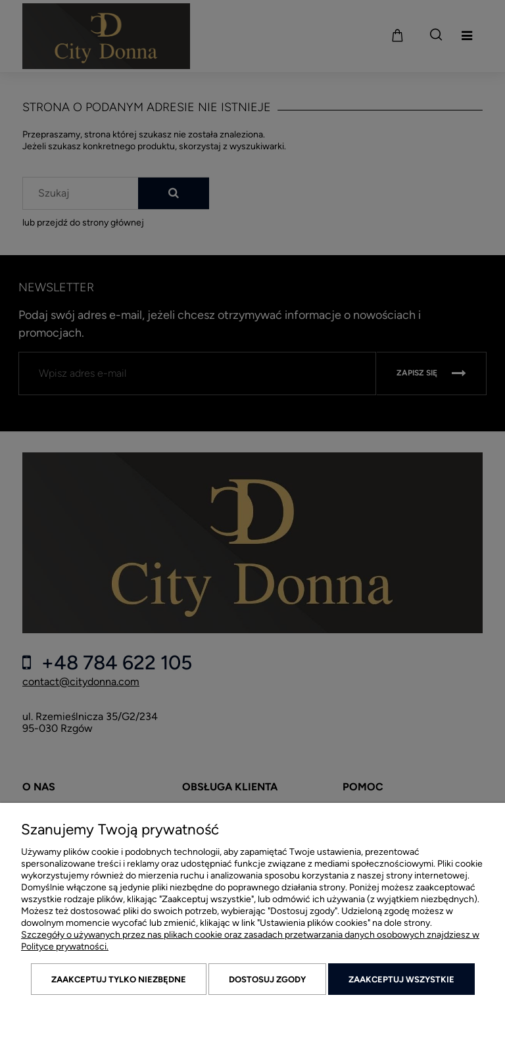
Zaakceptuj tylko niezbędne (118, 979)
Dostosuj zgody (267, 979)
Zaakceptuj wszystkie (401, 979)
